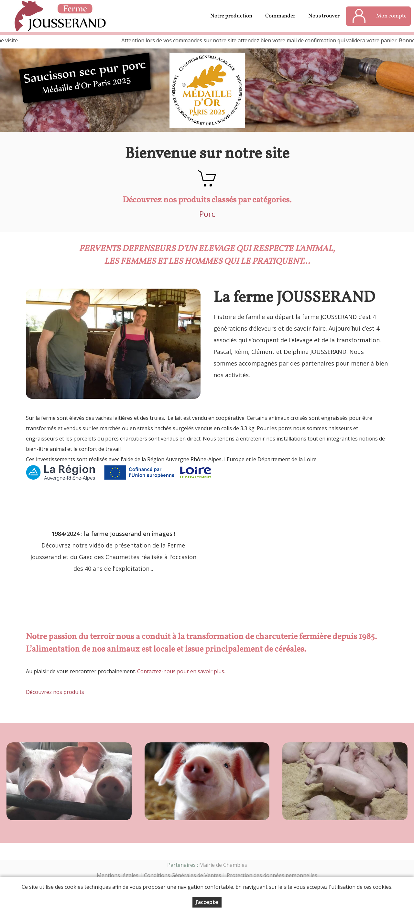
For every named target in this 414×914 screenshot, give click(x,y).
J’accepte (207, 902)
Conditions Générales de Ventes (182, 875)
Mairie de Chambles (223, 864)
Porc (207, 214)
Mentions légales (117, 875)
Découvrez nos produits (55, 692)
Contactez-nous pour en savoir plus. (181, 671)
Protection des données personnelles (272, 875)
